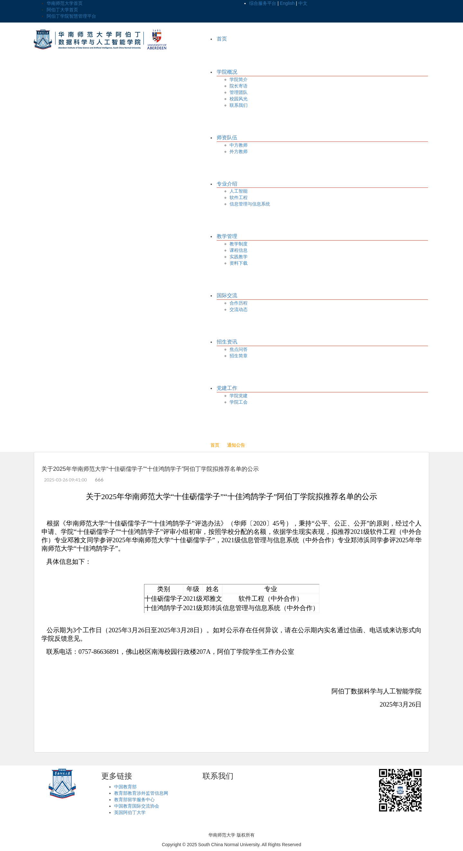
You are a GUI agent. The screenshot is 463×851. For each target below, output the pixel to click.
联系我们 (239, 105)
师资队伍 (227, 137)
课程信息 (239, 250)
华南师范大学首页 (65, 3)
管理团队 (239, 92)
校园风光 (239, 98)
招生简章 (239, 355)
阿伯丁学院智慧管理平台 (71, 16)
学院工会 (239, 402)
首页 (222, 38)
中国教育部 (125, 786)
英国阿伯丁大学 (130, 812)
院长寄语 (239, 85)
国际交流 (227, 295)
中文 (302, 3)
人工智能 (239, 191)
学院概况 (227, 72)
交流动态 (239, 309)
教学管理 (227, 236)
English (287, 3)
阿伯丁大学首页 (62, 9)
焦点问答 (239, 349)
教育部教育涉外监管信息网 (141, 793)
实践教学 (239, 256)
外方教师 (239, 151)
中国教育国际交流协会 (136, 806)
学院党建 (239, 395)
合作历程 (239, 303)
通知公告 (236, 445)
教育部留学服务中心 (134, 799)
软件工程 (239, 197)
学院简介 (239, 79)
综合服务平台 (262, 3)
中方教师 (239, 145)
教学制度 (239, 243)
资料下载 (239, 263)
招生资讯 (227, 341)
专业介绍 (227, 184)
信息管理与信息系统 (250, 203)
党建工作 (227, 388)
